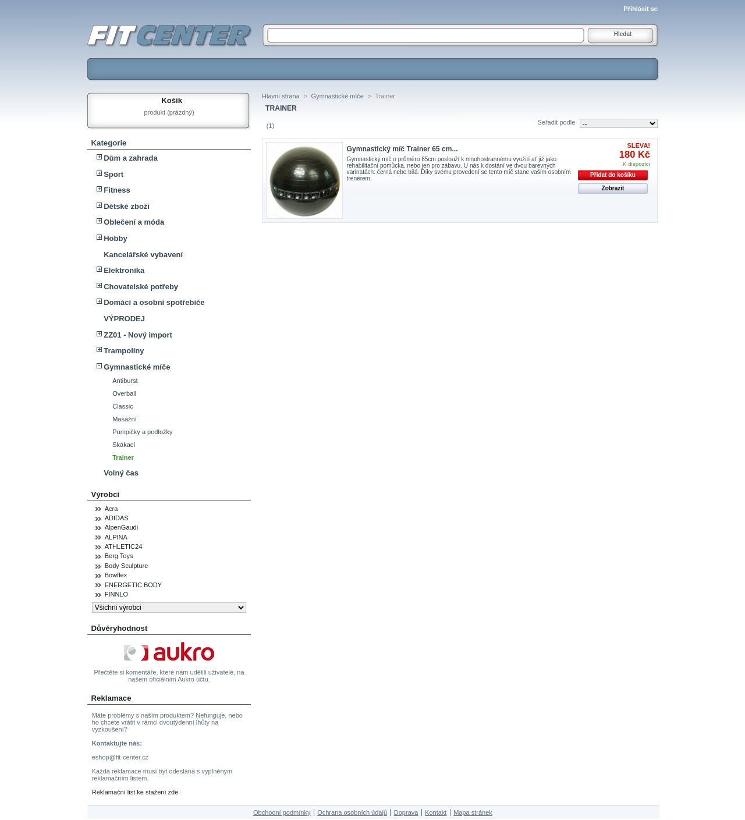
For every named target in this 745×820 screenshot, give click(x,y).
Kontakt (435, 812)
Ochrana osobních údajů (352, 812)
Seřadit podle (556, 122)
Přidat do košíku (613, 175)
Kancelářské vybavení (143, 254)
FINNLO (116, 594)
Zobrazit (613, 188)
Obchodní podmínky (281, 812)
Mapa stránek (472, 812)
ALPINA (116, 537)
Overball (124, 393)
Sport (113, 174)
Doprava (406, 812)
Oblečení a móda (134, 222)
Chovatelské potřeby (141, 286)
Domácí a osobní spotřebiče (154, 302)
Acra (111, 508)
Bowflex (116, 574)
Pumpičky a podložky (142, 431)
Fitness (117, 190)
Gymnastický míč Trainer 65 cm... (402, 149)
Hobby (115, 238)
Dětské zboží (127, 206)
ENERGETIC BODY (133, 584)
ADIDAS (117, 517)
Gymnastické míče (137, 367)
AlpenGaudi (122, 527)
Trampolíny (124, 350)
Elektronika (124, 270)
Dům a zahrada (130, 158)
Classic (122, 406)
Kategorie (109, 143)
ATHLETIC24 (124, 546)
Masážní (124, 419)
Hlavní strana (281, 96)
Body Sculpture (126, 565)
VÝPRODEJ (124, 318)
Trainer (123, 457)
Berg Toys (119, 555)
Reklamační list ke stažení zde (135, 792)
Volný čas (121, 472)
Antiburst (124, 380)
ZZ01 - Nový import (138, 335)
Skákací (123, 444)
